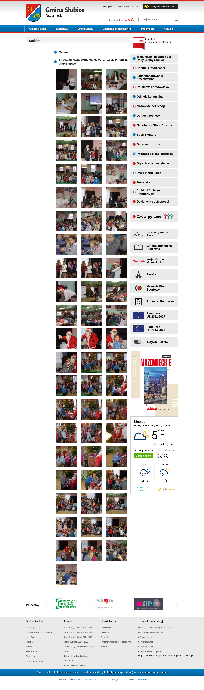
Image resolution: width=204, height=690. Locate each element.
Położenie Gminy (33, 651)
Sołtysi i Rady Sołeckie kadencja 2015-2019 (77, 658)
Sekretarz (105, 632)
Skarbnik (104, 637)
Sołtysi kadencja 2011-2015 (75, 665)
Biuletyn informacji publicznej (152, 43)
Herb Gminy (31, 637)
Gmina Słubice (38, 28)
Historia (29, 642)
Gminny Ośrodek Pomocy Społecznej (154, 628)
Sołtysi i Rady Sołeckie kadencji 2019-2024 (79, 649)
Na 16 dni (138, 491)
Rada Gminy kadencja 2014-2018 (77, 637)
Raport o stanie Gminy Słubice (39, 632)
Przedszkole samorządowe (149, 651)
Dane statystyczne (34, 656)
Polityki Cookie (141, 680)
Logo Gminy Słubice (55, 13)
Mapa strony (123, 6)
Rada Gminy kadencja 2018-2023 (77, 632)
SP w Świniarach (145, 647)
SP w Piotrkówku (145, 642)
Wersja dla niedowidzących (163, 6)
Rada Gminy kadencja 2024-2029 (77, 628)
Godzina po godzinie (142, 487)
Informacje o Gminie (34, 628)
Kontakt (135, 6)
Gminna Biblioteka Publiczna (150, 632)
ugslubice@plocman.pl (112, 672)
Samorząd (62, 28)
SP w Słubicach (145, 637)
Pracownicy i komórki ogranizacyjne (116, 642)
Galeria (29, 52)
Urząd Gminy (85, 28)
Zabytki (29, 647)
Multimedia (147, 28)
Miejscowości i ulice (34, 661)
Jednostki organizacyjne (117, 28)
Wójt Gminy (106, 628)
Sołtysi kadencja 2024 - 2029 (75, 642)
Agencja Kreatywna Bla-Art (85, 680)
